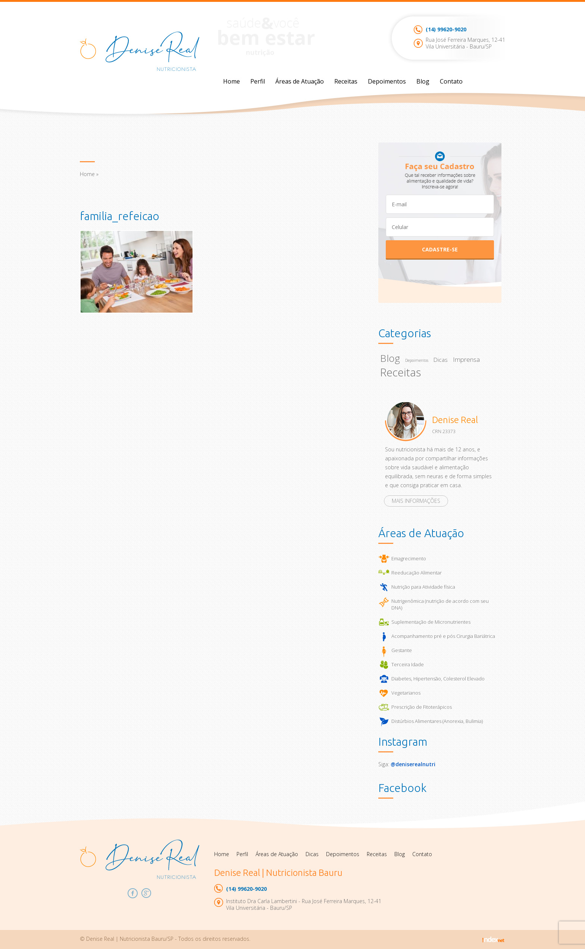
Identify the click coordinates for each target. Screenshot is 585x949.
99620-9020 (446, 29)
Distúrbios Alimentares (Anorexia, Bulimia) (437, 721)
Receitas (345, 81)
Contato (451, 81)
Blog (422, 81)
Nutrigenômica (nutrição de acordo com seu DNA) (440, 604)
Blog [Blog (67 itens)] (390, 358)
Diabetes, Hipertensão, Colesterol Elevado (438, 678)
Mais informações (416, 500)
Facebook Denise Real (133, 893)
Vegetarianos (405, 692)
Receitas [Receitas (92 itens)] (400, 372)
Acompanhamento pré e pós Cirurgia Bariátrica (443, 636)
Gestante (401, 650)
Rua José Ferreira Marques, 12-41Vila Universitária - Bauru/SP (465, 43)
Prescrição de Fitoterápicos (421, 707)
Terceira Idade (407, 664)
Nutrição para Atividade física (423, 586)
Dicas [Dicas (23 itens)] (441, 360)
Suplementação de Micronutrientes (430, 621)
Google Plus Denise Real (146, 893)
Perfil (257, 81)
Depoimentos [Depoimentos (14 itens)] (416, 360)
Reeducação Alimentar (416, 572)
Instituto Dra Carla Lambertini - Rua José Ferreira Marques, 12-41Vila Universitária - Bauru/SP (303, 904)
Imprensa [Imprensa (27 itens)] (466, 359)
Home (231, 81)
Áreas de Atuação (299, 81)
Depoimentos (387, 81)
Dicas (312, 854)
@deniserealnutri (413, 764)
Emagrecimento (408, 558)
